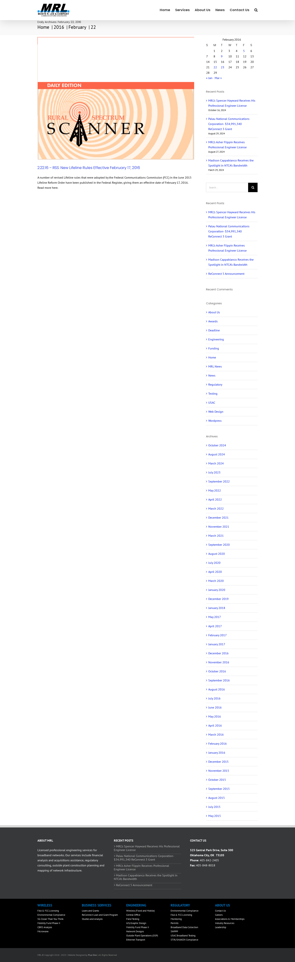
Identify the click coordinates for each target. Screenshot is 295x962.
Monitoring (176, 919)
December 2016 (218, 653)
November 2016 (218, 662)
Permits (174, 923)
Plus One (92, 955)
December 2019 (218, 599)
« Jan (209, 78)
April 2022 (215, 499)
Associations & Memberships (229, 919)
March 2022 (216, 508)
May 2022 (214, 490)
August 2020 (216, 554)
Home (212, 357)
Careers (219, 914)
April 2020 (215, 572)
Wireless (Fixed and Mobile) (140, 910)
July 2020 (214, 563)
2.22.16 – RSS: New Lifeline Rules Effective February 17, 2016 (88, 167)
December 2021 (218, 517)
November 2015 (218, 770)
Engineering (216, 339)
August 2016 (216, 689)
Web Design (215, 411)
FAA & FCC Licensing (48, 910)
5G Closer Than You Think (50, 919)
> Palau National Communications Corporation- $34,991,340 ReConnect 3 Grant (144, 857)
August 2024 (216, 454)
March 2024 (216, 463)
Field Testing (132, 919)
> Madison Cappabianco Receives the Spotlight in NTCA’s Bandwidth (145, 877)
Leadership (220, 927)
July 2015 (214, 807)
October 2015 (217, 780)
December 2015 (218, 761)
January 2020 (216, 590)
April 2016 (215, 725)
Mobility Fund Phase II (48, 923)
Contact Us (220, 910)
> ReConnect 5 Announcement (133, 885)
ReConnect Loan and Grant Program (100, 914)
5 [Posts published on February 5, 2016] (244, 51)
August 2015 (216, 798)
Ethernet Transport (135, 939)
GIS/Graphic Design (136, 923)
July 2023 (214, 472)
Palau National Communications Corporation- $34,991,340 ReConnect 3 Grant (228, 124)
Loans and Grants (90, 910)
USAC (211, 402)
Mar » (218, 78)
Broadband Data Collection (184, 927)
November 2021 (218, 526)
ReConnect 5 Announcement (226, 274)
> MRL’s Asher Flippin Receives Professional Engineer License (141, 867)
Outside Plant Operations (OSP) (142, 935)
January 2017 (216, 644)
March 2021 (216, 535)
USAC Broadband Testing (183, 935)
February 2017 (217, 635)
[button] (256, 10)
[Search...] (227, 187)
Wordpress (215, 420)
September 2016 (219, 680)
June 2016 (215, 707)
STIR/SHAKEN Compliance (184, 939)
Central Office (133, 914)
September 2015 (219, 789)
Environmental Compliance (51, 914)
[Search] (253, 187)
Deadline (214, 330)
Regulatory (215, 384)
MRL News (215, 366)
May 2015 (214, 816)
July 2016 (214, 698)
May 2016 (214, 716)
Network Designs (135, 931)
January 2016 (216, 752)
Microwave (43, 931)
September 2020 (219, 544)
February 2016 (217, 743)
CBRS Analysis (44, 927)
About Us (214, 312)
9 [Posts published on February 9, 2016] (222, 56)
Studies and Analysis (92, 919)
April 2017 (215, 626)
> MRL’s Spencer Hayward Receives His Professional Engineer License (147, 848)
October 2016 (217, 671)
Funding (213, 348)
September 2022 (219, 481)
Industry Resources (224, 923)
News (211, 375)
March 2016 (216, 734)
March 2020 (216, 581)
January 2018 (216, 608)
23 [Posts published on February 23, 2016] (222, 67)
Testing (212, 393)
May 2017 (214, 617)
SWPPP (174, 931)
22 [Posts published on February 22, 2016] (215, 67)
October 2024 (217, 445)
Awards (213, 321)
